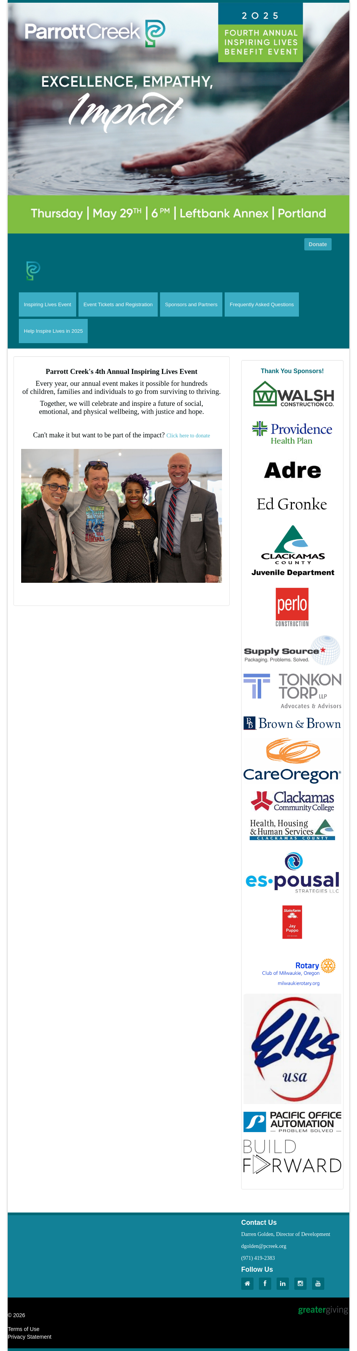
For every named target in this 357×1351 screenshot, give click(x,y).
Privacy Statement (30, 1337)
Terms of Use (23, 1329)
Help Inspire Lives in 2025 (53, 331)
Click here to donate (188, 436)
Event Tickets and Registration (118, 304)
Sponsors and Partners (191, 304)
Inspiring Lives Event (47, 304)
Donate (318, 244)
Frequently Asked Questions (262, 304)
